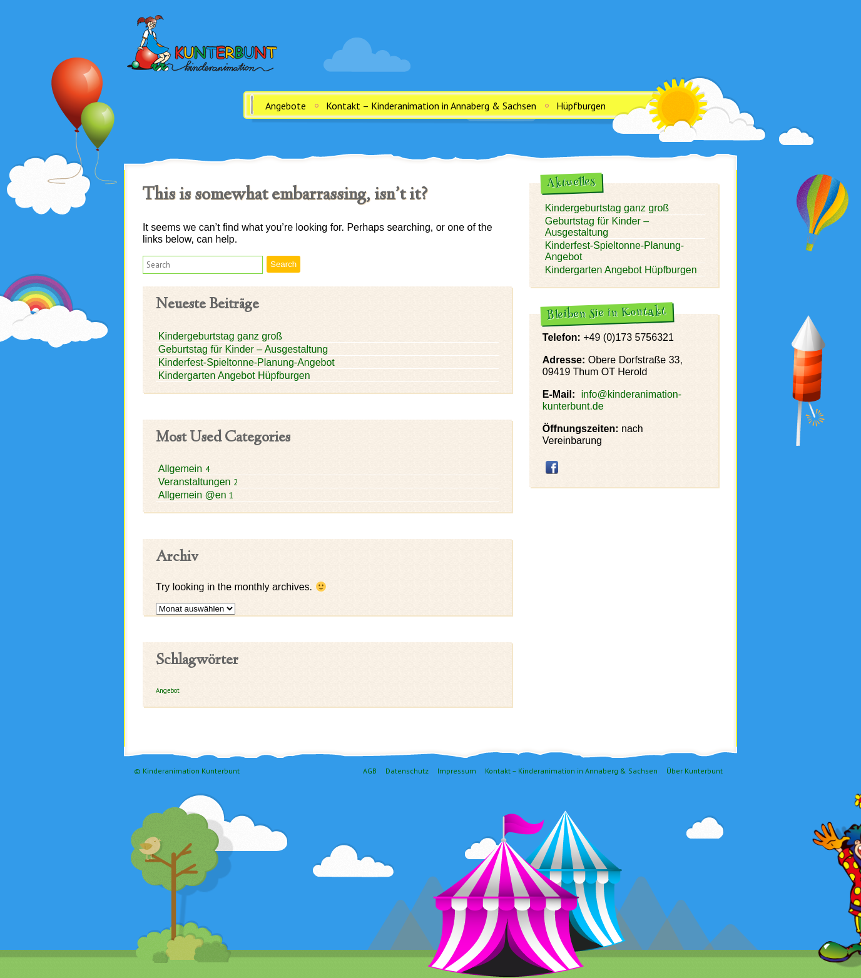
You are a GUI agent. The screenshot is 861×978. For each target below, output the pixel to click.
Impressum (456, 770)
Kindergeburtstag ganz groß (220, 336)
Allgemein (181, 468)
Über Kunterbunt (694, 770)
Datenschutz (407, 770)
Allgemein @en (193, 495)
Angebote (285, 105)
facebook (552, 467)
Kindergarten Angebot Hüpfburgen (234, 375)
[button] (203, 265)
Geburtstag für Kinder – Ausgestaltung (243, 349)
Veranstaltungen (195, 481)
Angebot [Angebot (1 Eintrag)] (168, 690)
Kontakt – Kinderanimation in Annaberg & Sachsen (431, 105)
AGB (370, 770)
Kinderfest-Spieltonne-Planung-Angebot (246, 362)
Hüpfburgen (581, 105)
